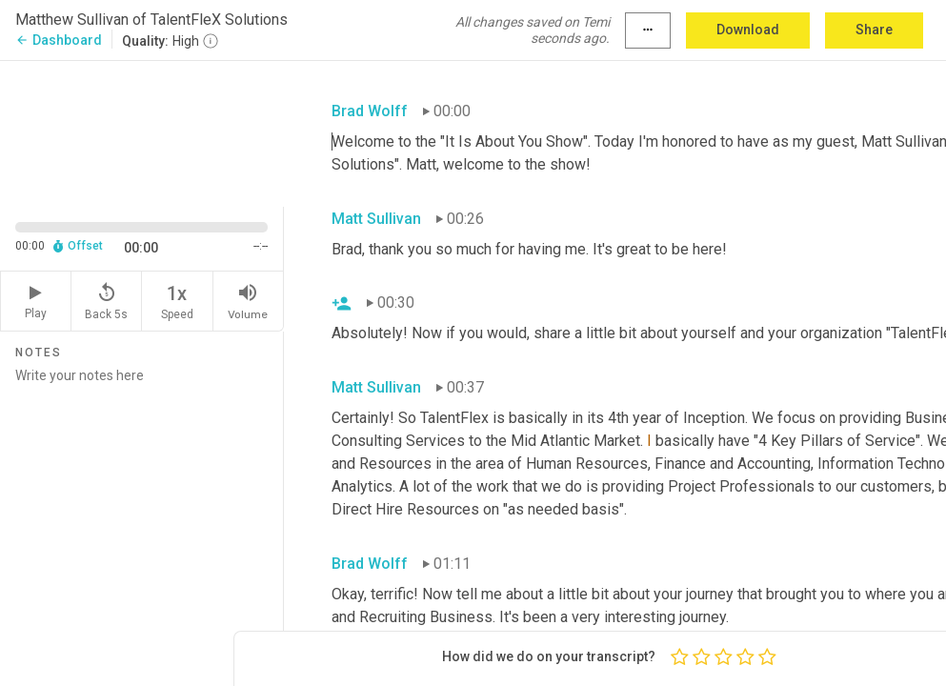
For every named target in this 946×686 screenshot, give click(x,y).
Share (874, 29)
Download (747, 29)
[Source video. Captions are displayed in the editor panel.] (142, 132)
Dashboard (58, 40)
